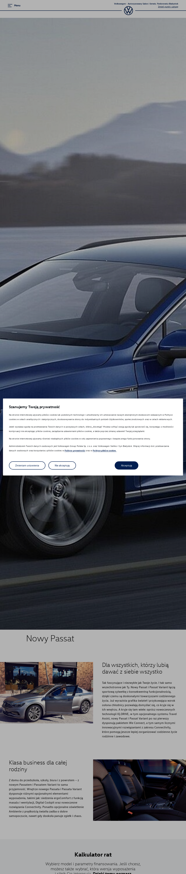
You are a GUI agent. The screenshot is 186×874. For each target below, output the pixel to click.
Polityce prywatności (75, 450)
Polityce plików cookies (104, 450)
